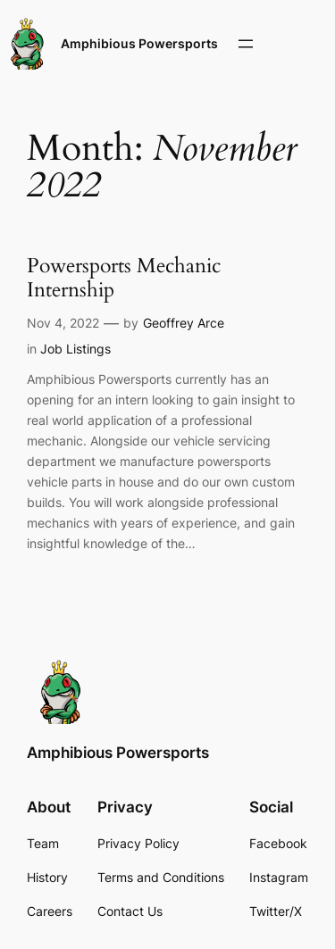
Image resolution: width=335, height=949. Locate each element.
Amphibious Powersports (139, 43)
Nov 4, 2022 (63, 322)
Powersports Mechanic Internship (124, 278)
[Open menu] (245, 43)
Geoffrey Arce (183, 322)
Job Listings (75, 348)
